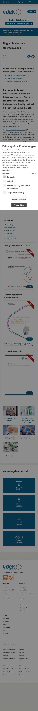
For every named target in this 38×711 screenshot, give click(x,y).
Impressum (6, 173)
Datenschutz (6, 170)
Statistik (10, 181)
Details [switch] (33, 173)
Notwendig (11, 177)
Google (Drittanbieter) (15, 193)
